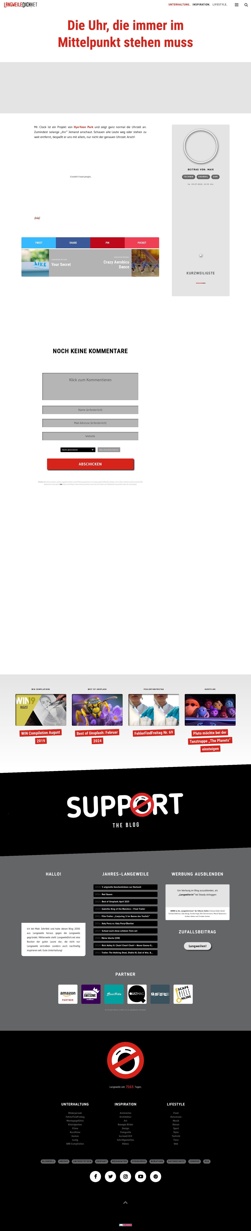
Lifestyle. (220, 4)
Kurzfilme (75, 1132)
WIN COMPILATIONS (41, 689)
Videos (125, 1143)
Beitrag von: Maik (201, 170)
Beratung (157, 1161)
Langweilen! (197, 946)
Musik (176, 1120)
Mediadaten (119, 1161)
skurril (203, 177)
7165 (130, 1087)
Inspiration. (201, 4)
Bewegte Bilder (125, 1124)
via (37, 218)
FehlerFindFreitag (75, 1116)
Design (125, 1128)
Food (175, 1112)
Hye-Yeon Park (83, 127)
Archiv (64, 1161)
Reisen (176, 1124)
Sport (176, 1128)
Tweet (38, 242)
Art (125, 1120)
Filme (75, 1128)
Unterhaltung (75, 1104)
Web (176, 1143)
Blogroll (48, 1161)
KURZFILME (210, 689)
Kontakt (102, 1161)
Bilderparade (75, 1112)
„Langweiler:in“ (186, 894)
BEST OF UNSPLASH (97, 689)
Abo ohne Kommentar (109, 449)
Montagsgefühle (75, 1120)
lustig (75, 1139)
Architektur (125, 1116)
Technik (189, 177)
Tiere (175, 1139)
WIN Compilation (75, 1143)
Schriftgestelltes (125, 1139)
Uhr (215, 177)
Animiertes (125, 1112)
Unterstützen (82, 1161)
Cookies (195, 1161)
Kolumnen (176, 1116)
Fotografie (125, 1132)
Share (73, 242)
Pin (107, 242)
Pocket (142, 242)
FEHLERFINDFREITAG (154, 689)
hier (61, 484)
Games (75, 1136)
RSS (207, 1161)
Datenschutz (176, 1161)
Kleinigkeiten (75, 1124)
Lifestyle (176, 1104)
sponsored (139, 1161)
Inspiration (126, 1104)
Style (175, 1132)
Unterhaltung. (179, 4)
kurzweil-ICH (125, 1136)
